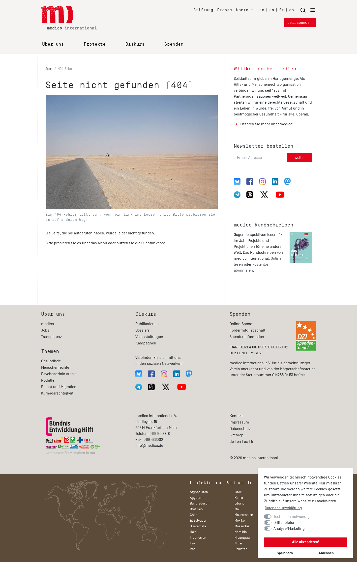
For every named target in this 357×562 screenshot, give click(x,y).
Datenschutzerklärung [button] (283, 508)
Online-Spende (242, 324)
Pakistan (241, 549)
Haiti (193, 532)
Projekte (95, 44)
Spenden (173, 44)
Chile (193, 515)
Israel (239, 492)
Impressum (239, 422)
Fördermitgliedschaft (247, 330)
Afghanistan (199, 492)
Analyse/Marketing (289, 528)
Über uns (53, 44)
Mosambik (242, 526)
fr (281, 10)
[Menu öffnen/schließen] (308, 10)
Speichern (285, 553)
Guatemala (198, 526)
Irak (192, 543)
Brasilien (196, 509)
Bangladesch (199, 503)
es (291, 10)
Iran (193, 549)
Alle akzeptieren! (305, 542)
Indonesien (198, 537)
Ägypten (196, 498)
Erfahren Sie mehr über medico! (266, 124)
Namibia (241, 532)
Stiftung (203, 10)
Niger (238, 543)
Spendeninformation (247, 337)
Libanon (240, 503)
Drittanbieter (283, 522)
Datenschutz (240, 428)
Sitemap (236, 435)
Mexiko (240, 520)
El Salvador (198, 520)
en (271, 10)
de (261, 10)
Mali (237, 509)
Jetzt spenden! (300, 22)
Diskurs (135, 44)
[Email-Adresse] (258, 157)
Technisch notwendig (291, 516)
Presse (224, 10)
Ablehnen (326, 553)
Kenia (239, 498)
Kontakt (244, 10)
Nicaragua (242, 537)
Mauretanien (244, 515)
